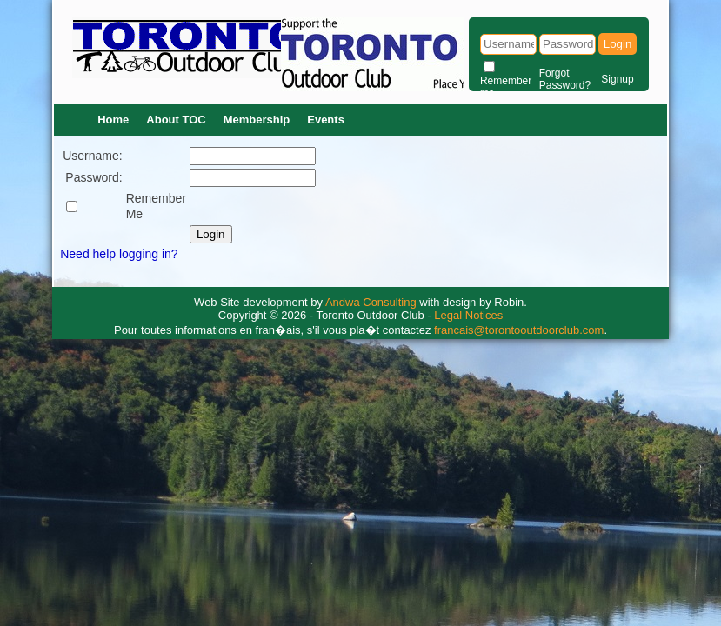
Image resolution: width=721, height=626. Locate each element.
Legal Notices (468, 315)
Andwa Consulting (371, 302)
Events (325, 119)
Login (618, 43)
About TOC (175, 119)
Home (113, 119)
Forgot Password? (565, 79)
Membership (257, 119)
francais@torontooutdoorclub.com (519, 329)
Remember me (505, 87)
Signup (617, 79)
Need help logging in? (118, 254)
